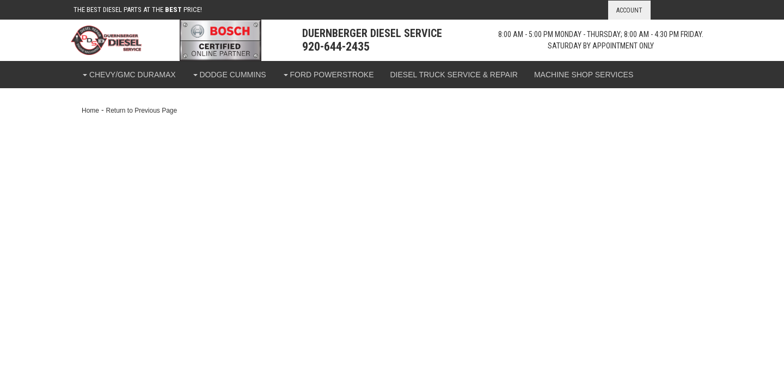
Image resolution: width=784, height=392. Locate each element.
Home (90, 110)
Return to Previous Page (141, 110)
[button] (129, 74)
